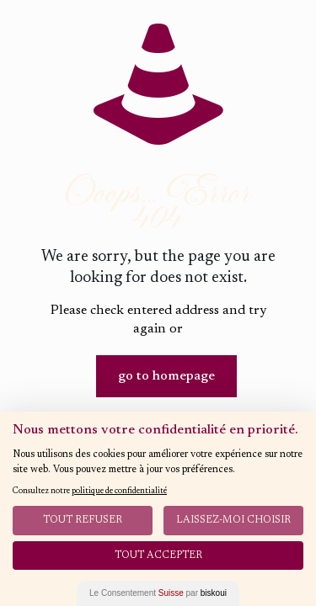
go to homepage (166, 376)
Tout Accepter (158, 555)
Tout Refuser (82, 520)
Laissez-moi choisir (233, 520)
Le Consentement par (158, 593)
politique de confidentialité (119, 491)
